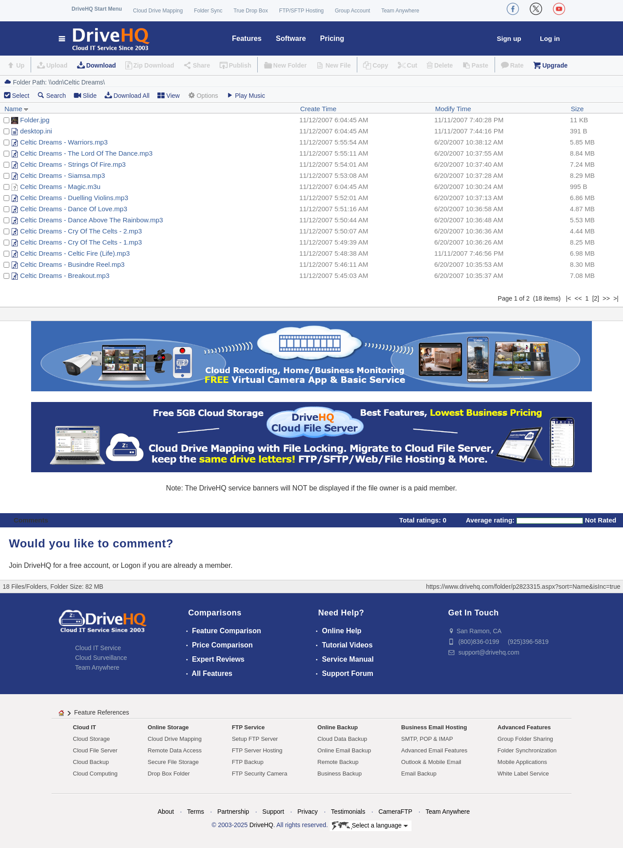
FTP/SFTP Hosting (301, 11)
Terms (195, 811)
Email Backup (418, 773)
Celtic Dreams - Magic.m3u (60, 186)
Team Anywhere (400, 11)
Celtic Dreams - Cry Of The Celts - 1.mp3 (81, 242)
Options (203, 95)
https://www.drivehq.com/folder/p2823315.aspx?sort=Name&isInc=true (523, 586)
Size (577, 109)
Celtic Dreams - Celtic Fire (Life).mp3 (75, 253)
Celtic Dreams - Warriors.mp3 (64, 142)
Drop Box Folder (169, 773)
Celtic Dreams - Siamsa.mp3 (62, 175)
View (168, 95)
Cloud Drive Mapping (158, 11)
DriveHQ (261, 824)
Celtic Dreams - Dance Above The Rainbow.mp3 (91, 220)
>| (616, 298)
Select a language (370, 825)
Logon (131, 565)
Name (16, 109)
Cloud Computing (95, 773)
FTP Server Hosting (257, 750)
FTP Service (248, 727)
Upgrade (554, 65)
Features (247, 38)
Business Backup (339, 773)
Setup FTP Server (255, 738)
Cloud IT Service (98, 647)
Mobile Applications (522, 762)
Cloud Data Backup (342, 738)
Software (291, 38)
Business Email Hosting (434, 727)
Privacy (307, 811)
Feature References (101, 712)
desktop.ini (36, 131)
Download (101, 65)
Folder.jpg (34, 120)
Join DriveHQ (31, 565)
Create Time (318, 109)
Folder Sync (208, 11)
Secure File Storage (173, 762)
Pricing (332, 38)
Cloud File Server (95, 750)
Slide (85, 95)
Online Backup (337, 727)
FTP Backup (248, 762)
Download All (126, 95)
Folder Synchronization (527, 750)
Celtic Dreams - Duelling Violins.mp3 (74, 197)
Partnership (233, 811)
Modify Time (453, 109)
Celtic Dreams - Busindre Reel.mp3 (72, 264)
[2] (595, 298)
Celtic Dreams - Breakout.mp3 (64, 275)
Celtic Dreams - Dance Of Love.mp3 (73, 209)
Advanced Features (524, 727)
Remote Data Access (174, 750)
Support (273, 811)
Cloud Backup (91, 762)
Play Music (245, 95)
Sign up (509, 38)
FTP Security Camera (260, 773)
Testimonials (348, 811)
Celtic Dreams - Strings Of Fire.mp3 (73, 164)
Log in (550, 38)
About (166, 811)
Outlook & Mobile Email (431, 762)
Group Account (352, 11)
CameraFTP (395, 811)
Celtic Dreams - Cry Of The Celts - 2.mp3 (81, 231)
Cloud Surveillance (101, 657)
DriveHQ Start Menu (97, 9)
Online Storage (168, 727)
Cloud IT (84, 727)
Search (51, 95)
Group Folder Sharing (525, 738)
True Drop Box (250, 11)
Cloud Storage (91, 738)
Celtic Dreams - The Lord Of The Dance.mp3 (86, 153)
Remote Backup (338, 762)
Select (20, 95)
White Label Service (523, 773)
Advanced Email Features (434, 750)
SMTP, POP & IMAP (427, 738)
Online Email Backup (344, 750)
